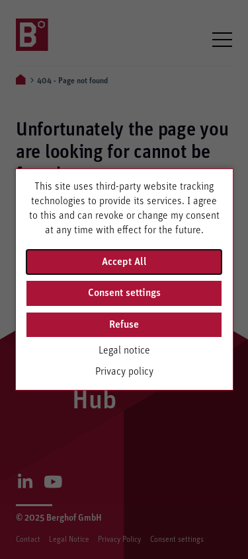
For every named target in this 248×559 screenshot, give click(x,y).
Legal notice (124, 350)
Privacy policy (124, 371)
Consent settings (124, 292)
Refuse (124, 324)
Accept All (124, 261)
